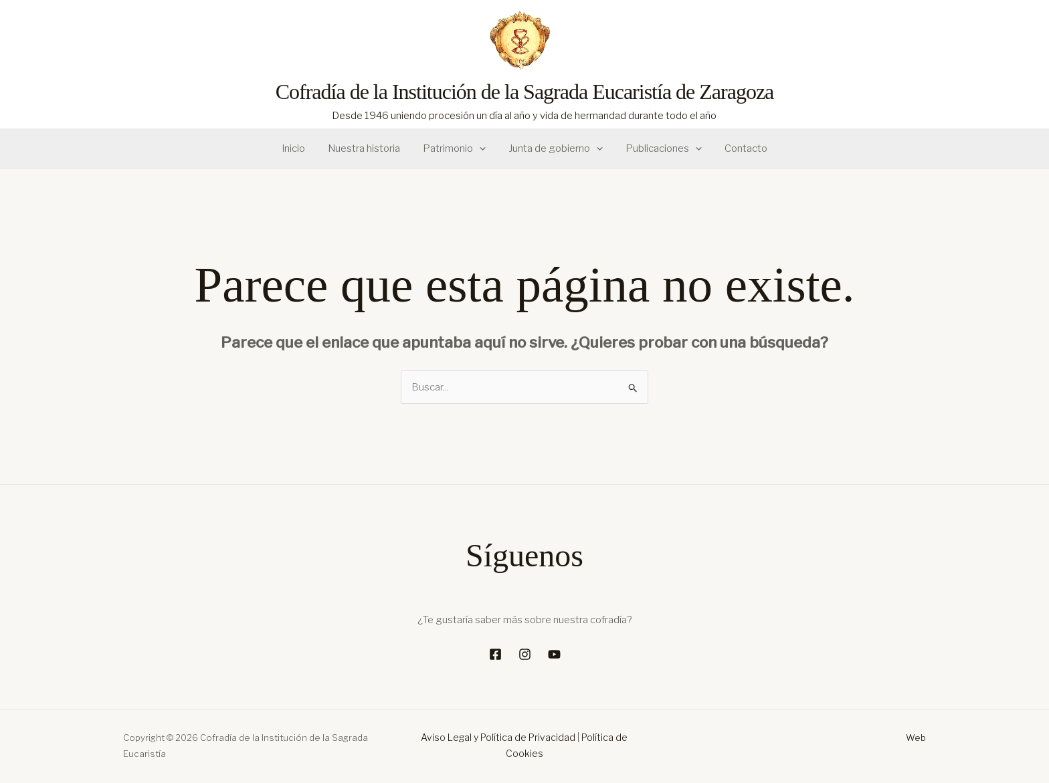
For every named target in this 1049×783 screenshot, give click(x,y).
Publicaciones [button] (660, 148)
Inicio (300, 148)
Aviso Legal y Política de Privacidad (498, 737)
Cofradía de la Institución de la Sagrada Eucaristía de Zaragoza (525, 92)
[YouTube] (554, 654)
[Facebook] (495, 654)
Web (916, 737)
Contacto (739, 148)
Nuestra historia (368, 148)
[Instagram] (524, 654)
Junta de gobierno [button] (554, 148)
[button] (480, 148)
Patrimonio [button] (455, 148)
